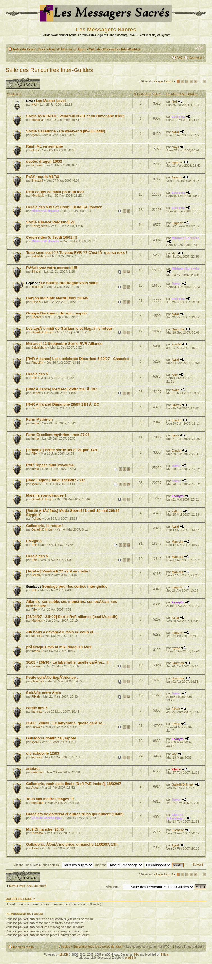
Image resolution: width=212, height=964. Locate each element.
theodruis (37, 802)
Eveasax (37, 833)
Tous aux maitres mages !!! (50, 799)
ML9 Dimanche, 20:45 (45, 829)
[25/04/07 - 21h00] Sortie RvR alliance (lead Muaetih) (72, 617)
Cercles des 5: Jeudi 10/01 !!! (51, 237)
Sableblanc (39, 256)
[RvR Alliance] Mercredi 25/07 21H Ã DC (61, 389)
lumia (35, 423)
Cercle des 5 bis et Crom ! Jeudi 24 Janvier (64, 207)
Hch (174, 253)
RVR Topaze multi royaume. (50, 465)
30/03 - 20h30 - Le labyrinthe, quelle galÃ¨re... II (67, 662)
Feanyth (178, 496)
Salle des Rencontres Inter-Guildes (114, 49)
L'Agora (80, 49)
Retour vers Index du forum (27, 886)
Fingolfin (178, 223)
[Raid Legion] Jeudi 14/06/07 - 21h (56, 480)
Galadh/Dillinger (42, 332)
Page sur (164, 81)
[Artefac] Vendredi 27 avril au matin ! (58, 571)
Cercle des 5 (37, 374)
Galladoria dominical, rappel (51, 738)
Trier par (118, 864)
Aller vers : (113, 886)
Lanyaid (36, 666)
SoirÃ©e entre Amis (43, 693)
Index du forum (24, 49)
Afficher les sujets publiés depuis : (53, 864)
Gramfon (178, 329)
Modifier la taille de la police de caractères (199, 48)
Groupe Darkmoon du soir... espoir (56, 313)
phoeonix (37, 681)
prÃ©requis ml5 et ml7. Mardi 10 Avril (59, 647)
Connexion (196, 57)
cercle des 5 (37, 708)
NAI (34, 104)
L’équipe (64, 946)
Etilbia (164, 954)
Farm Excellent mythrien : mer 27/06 (58, 435)
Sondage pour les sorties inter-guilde (74, 586)
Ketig (175, 617)
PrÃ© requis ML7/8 (42, 177)
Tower (176, 283)
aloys (35, 150)
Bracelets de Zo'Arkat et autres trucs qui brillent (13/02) (74, 814)
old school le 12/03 (42, 753)
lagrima (36, 165)
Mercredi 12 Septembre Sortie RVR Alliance (64, 343)
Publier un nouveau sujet (23, 83)
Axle (175, 374)
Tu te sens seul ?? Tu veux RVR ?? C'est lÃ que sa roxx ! (76, 252)
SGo (136, 954)
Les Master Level (51, 101)
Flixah (35, 696)
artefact (33, 768)
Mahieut (36, 620)
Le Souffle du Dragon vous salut (69, 283)
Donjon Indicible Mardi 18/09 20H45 (57, 298)
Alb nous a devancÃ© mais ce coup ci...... (62, 632)
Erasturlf (37, 180)
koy (174, 754)
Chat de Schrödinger (46, 818)
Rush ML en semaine (44, 146)
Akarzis (177, 177)
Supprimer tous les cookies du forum (98, 946)
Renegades (39, 226)
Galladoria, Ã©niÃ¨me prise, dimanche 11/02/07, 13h (72, 844)
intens (35, 651)
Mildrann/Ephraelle (45, 210)
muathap (37, 772)
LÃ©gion (34, 541)
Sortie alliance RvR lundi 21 (50, 222)
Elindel (36, 271)
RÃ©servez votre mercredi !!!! (52, 268)
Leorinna (178, 116)
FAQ (179, 57)
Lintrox (36, 393)
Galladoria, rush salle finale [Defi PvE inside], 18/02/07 (73, 784)
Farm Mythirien (39, 419)
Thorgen (37, 286)
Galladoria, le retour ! (45, 526)
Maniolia (37, 119)
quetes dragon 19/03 (44, 161)
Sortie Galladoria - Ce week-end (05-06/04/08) (65, 131)
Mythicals (37, 195)
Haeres (36, 317)
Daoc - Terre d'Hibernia (55, 49)
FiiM (34, 453)
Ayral (35, 135)
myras (176, 648)
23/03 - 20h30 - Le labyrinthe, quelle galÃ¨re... (65, 723)
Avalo (175, 390)
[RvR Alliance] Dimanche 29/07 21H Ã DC (62, 404)
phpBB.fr (130, 957)
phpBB (64, 954)
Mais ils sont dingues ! (46, 495)
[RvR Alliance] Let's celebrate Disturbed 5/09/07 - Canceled (78, 359)
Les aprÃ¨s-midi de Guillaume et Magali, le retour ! (70, 328)
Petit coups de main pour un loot (55, 192)
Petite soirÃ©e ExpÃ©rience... (52, 677)
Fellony (36, 518)
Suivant (198, 864)
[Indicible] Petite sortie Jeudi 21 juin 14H (61, 450)
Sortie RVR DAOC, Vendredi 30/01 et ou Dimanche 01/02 (75, 116)
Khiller (176, 769)
